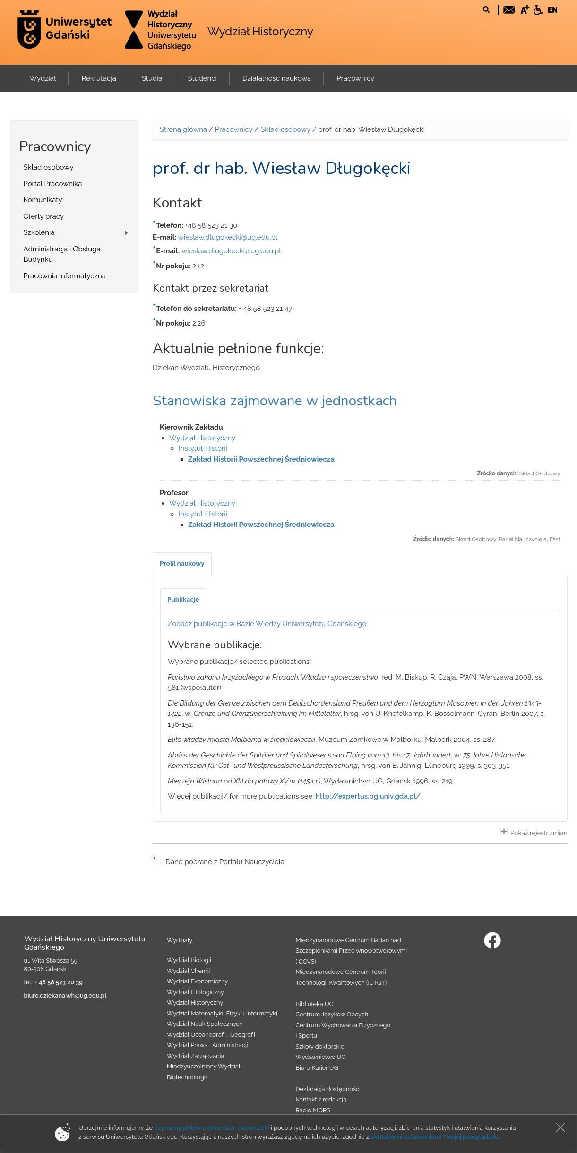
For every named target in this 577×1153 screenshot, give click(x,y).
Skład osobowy (49, 167)
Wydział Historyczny (260, 31)
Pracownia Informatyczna (65, 276)
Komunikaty (43, 200)
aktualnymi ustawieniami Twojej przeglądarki (435, 1136)
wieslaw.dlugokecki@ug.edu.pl (227, 237)
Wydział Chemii (188, 970)
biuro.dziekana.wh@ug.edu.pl (65, 995)
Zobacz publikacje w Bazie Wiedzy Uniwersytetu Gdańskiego (267, 624)
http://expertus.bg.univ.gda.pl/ (368, 796)
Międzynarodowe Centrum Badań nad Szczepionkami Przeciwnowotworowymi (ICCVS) (351, 951)
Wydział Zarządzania (195, 1055)
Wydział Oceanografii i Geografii (211, 1034)
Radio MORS (313, 1110)
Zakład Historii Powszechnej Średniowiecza (261, 459)
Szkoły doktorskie (320, 1046)
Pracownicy (234, 129)
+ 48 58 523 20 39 (59, 982)
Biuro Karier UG (317, 1067)
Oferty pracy (44, 216)
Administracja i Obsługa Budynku (62, 254)
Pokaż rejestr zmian (534, 832)
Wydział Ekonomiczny (197, 981)
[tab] (182, 563)
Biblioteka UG (315, 1003)
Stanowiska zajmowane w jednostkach (275, 401)
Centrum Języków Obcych (332, 1014)
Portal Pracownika (53, 184)
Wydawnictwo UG (321, 1056)
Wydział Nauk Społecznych (205, 1023)
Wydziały (179, 940)
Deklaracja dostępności (328, 1089)
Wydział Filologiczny (195, 992)
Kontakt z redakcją (321, 1099)
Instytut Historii (203, 448)
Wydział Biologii (189, 960)
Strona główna (183, 129)
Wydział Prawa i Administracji (207, 1045)
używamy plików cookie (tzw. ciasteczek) (211, 1127)
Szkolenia (39, 232)
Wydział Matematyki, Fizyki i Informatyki (222, 1013)
